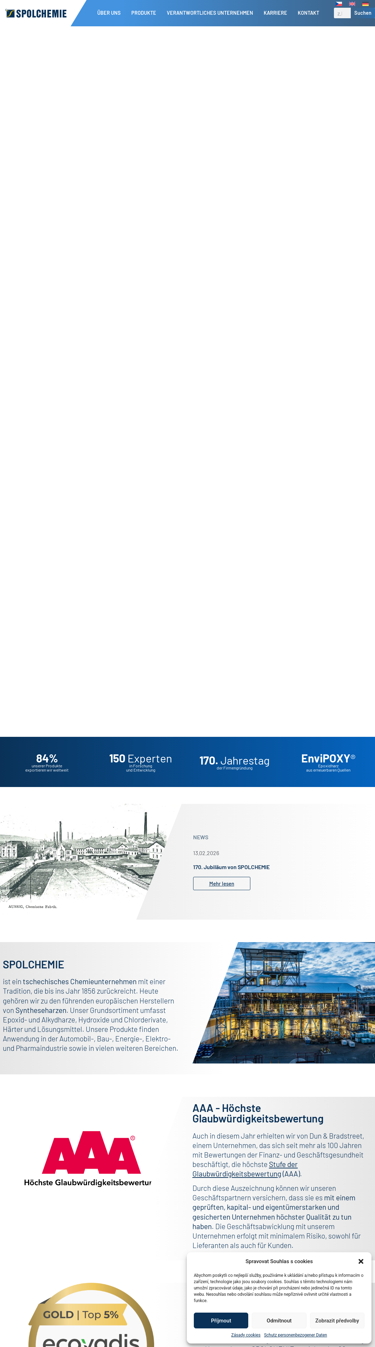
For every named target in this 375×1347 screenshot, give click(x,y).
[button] (360, 1261)
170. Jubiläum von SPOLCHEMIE (231, 866)
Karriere (277, 12)
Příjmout (221, 1321)
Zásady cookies (246, 1335)
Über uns (110, 12)
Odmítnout (279, 1321)
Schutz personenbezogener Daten (295, 1335)
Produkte (145, 12)
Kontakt (308, 13)
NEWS (200, 837)
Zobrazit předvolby (337, 1321)
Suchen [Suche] (362, 13)
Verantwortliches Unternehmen (212, 12)
